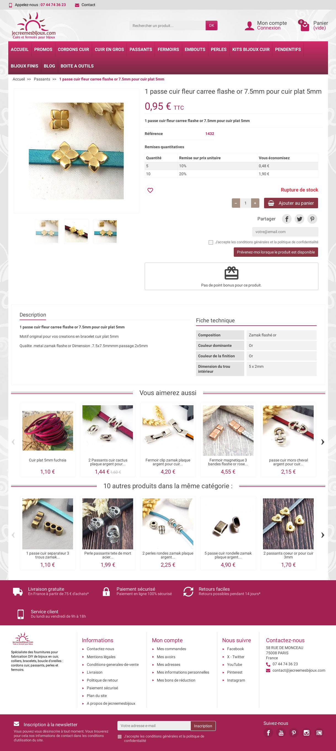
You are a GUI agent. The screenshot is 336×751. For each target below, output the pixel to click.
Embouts (195, 49)
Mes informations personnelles (183, 654)
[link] (287, 220)
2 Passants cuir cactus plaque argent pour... (107, 462)
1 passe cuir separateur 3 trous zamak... (47, 556)
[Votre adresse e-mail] (153, 707)
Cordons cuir (73, 49)
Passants (141, 49)
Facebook (235, 631)
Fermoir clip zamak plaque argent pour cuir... (168, 462)
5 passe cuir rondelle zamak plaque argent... (228, 556)
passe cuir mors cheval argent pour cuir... (288, 462)
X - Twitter (235, 638)
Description (33, 315)
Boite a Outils (77, 66)
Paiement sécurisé (102, 670)
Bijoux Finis (24, 66)
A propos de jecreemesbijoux (111, 685)
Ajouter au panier (289, 203)
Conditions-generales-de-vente (113, 646)
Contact (85, 4)
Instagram (236, 662)
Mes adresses (168, 646)
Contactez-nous (100, 631)
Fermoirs (168, 49)
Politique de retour (102, 662)
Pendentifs (288, 49)
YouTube (234, 646)
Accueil (20, 49)
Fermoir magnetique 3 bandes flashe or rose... (228, 462)
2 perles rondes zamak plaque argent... (168, 556)
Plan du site (97, 677)
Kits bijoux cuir (251, 49)
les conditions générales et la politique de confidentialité (274, 243)
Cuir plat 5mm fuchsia (47, 460)
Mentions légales (101, 638)
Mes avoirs (166, 638)
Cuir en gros (109, 49)
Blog (49, 66)
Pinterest (235, 654)
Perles (219, 49)
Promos (43, 49)
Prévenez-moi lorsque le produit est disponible (276, 252)
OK (211, 25)
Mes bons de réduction (176, 662)
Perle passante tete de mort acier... (107, 556)
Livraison (95, 654)
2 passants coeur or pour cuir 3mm (288, 556)
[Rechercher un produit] (167, 25)
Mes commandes (171, 631)
